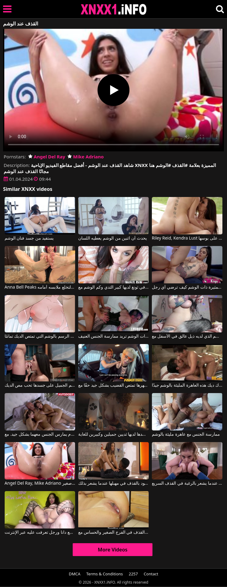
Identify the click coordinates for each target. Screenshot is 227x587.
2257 (133, 574)
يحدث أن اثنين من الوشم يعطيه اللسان (112, 238)
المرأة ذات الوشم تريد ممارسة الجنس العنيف (113, 336)
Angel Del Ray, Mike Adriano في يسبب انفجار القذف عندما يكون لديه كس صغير (40, 483)
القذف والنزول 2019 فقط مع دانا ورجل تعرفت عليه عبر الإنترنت (40, 532)
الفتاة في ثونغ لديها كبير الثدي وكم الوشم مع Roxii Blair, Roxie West (113, 287)
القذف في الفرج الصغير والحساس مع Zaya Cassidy (113, 532)
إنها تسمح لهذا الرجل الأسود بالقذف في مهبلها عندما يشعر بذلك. (113, 483)
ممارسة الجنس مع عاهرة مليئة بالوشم (186, 434)
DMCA (74, 574)
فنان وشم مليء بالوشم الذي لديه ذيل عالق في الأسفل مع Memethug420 (187, 336)
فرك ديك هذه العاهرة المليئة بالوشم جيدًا (187, 385)
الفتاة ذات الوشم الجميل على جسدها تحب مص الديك (40, 385)
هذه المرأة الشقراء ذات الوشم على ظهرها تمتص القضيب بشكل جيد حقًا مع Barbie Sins (113, 385)
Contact (151, 574)
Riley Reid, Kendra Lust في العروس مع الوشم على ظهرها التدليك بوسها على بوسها (187, 238)
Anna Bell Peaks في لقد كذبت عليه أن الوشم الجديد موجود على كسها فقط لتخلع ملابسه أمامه (40, 287)
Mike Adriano (85, 156)
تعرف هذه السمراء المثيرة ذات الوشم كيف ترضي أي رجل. (187, 287)
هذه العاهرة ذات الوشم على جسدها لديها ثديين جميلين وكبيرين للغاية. (113, 434)
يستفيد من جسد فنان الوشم (29, 238)
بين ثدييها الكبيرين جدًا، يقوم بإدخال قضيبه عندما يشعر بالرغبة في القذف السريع (187, 483)
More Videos (113, 549)
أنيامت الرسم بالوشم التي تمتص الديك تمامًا (40, 336)
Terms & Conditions (104, 574)
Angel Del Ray (46, 156)
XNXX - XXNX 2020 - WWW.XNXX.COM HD (114, 9)
